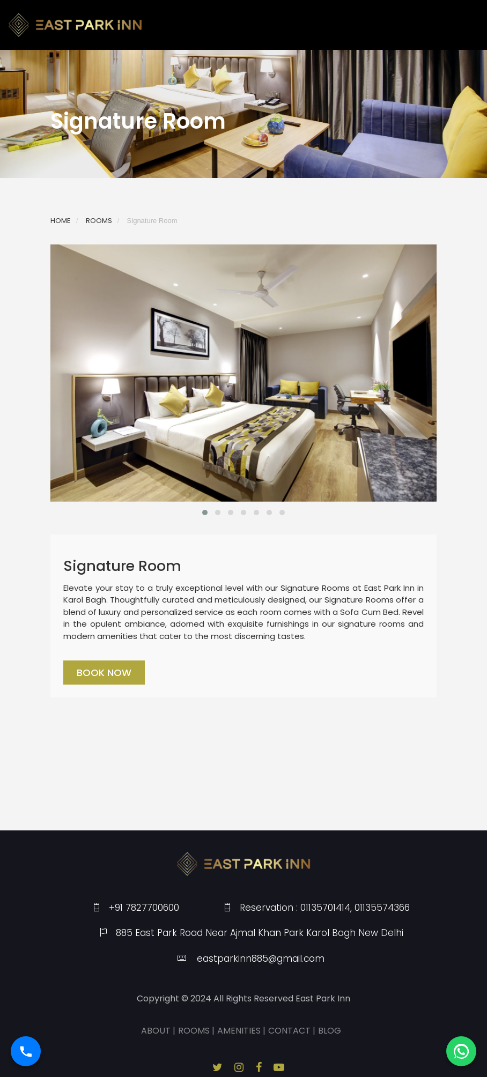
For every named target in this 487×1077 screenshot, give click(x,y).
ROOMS (99, 221)
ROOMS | (196, 1030)
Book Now (104, 672)
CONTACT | (291, 1030)
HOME (60, 221)
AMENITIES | (241, 1030)
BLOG (329, 1030)
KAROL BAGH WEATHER (243, 790)
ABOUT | (158, 1030)
